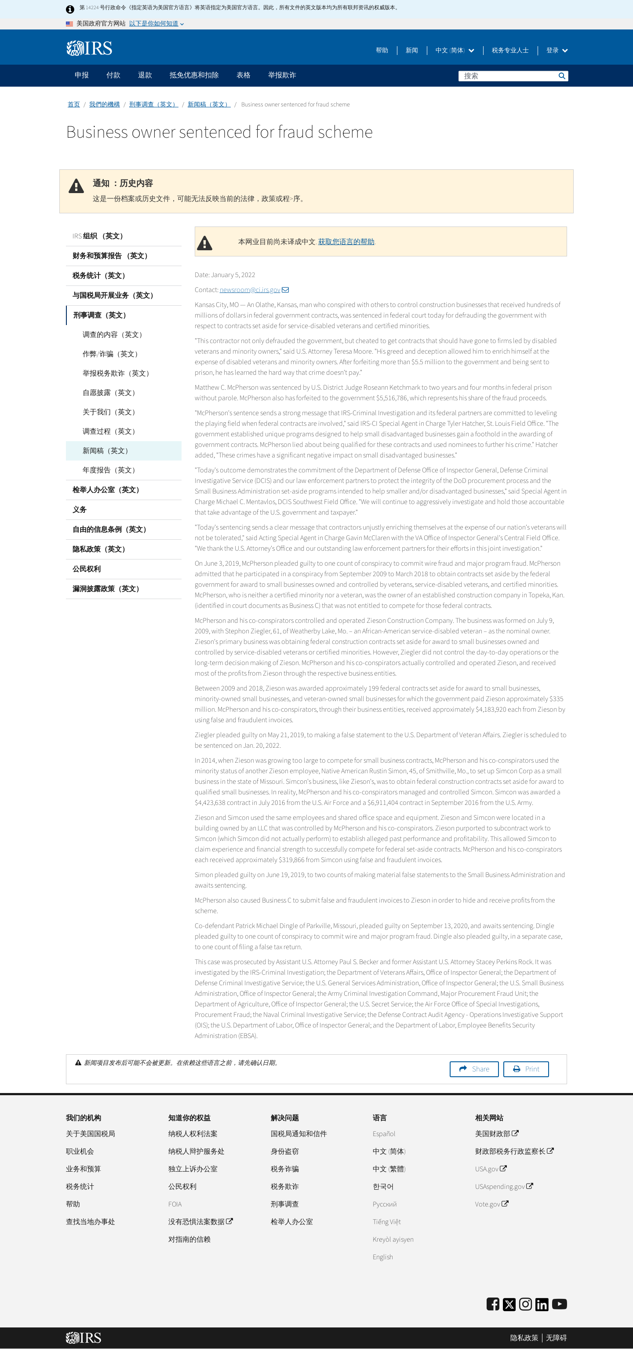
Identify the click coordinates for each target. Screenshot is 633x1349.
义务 (80, 510)
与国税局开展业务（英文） (115, 295)
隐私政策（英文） (101, 549)
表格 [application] (243, 75)
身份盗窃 (285, 1151)
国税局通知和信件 (299, 1134)
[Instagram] (525, 1305)
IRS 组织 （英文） (100, 236)
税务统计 (80, 1187)
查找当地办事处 (90, 1222)
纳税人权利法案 (193, 1134)
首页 (74, 104)
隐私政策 (524, 1338)
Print (532, 1069)
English (383, 1257)
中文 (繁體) (389, 1169)
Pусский (385, 1204)
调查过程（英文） (107, 431)
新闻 (412, 50)
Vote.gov (491, 1204)
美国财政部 (496, 1134)
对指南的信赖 (189, 1239)
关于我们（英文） (107, 412)
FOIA (175, 1204)
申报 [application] (82, 75)
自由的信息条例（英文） (111, 529)
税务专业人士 (510, 50)
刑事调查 (285, 1204)
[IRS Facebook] (493, 1305)
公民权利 (87, 569)
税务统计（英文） (101, 276)
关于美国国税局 (90, 1134)
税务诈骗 (285, 1169)
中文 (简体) (455, 50)
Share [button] (480, 1069)
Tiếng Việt (387, 1222)
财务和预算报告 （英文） (112, 256)
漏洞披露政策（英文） (108, 589)
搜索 (561, 75)
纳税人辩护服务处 (196, 1151)
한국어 (383, 1187)
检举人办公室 (292, 1222)
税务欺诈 (285, 1187)
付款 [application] (113, 75)
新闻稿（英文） (209, 104)
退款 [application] (145, 75)
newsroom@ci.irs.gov (254, 290)
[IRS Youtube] (559, 1305)
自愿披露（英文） (107, 393)
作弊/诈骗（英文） (108, 354)
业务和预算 (83, 1169)
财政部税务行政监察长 (514, 1151)
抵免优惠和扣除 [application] (194, 75)
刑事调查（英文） (153, 104)
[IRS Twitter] (509, 1307)
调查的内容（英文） (110, 335)
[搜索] (513, 76)
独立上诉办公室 (193, 1169)
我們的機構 (104, 104)
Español (384, 1134)
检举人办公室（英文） (108, 490)
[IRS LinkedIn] (542, 1307)
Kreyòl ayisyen (393, 1239)
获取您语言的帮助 (346, 242)
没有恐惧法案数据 (200, 1222)
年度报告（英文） (107, 470)
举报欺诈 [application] (282, 75)
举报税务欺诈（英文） (114, 373)
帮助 (382, 50)
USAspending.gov (504, 1187)
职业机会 (80, 1151)
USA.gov (490, 1169)
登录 (557, 50)
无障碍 (556, 1338)
